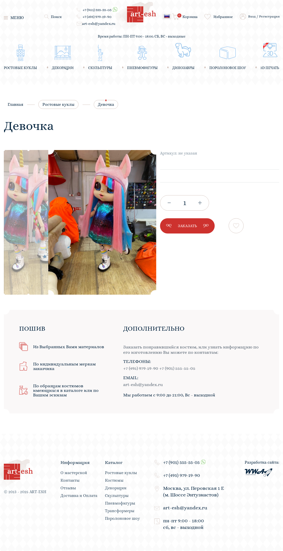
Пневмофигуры (120, 503)
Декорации (116, 488)
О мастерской (73, 473)
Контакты (70, 480)
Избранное (223, 16)
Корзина (187, 16)
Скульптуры (117, 496)
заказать (187, 226)
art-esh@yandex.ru (98, 23)
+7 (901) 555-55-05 (97, 10)
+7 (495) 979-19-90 (97, 16)
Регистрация (269, 16)
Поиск (56, 16)
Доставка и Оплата (78, 496)
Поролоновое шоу (122, 518)
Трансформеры (119, 511)
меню (14, 17)
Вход (252, 16)
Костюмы (114, 480)
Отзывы (68, 488)
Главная (15, 104)
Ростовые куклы (58, 104)
